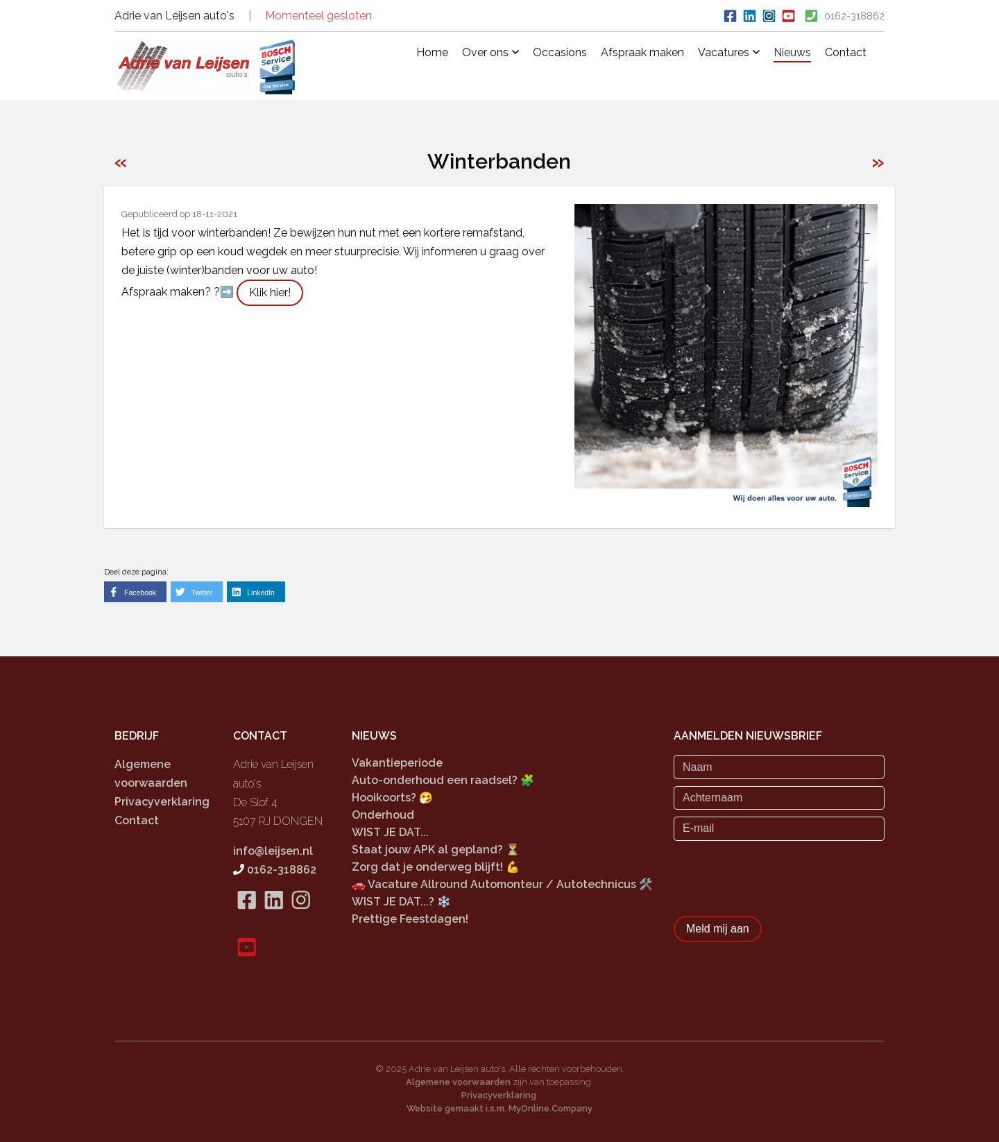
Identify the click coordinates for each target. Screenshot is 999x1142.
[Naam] (779, 766)
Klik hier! (270, 292)
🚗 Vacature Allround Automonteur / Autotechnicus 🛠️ (502, 884)
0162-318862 (854, 16)
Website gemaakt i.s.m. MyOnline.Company (499, 1107)
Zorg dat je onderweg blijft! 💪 (436, 866)
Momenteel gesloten (318, 15)
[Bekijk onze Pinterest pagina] (788, 14)
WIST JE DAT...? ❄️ (401, 900)
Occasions (560, 52)
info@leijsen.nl (273, 851)
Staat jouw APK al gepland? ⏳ (436, 849)
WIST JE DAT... (390, 832)
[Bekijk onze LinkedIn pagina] (273, 916)
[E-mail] (779, 828)
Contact (845, 52)
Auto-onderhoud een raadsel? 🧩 (443, 780)
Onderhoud (383, 814)
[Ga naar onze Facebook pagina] (730, 14)
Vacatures (729, 52)
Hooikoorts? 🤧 (392, 797)
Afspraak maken (642, 52)
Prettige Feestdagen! (410, 918)
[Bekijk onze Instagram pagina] (300, 916)
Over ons (490, 52)
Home (432, 52)
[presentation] (779, 874)
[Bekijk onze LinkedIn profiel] (749, 14)
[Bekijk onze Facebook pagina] (246, 916)
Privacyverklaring (162, 801)
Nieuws (792, 52)
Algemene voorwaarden (458, 1081)
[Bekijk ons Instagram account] (768, 14)
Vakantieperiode (397, 762)
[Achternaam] (779, 798)
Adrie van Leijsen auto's (174, 15)
